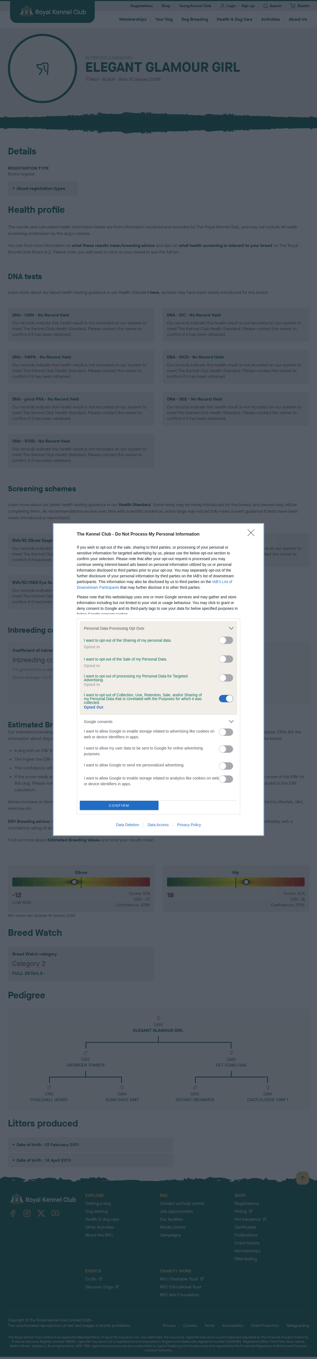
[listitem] (158, 628)
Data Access (158, 825)
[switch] (226, 640)
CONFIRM (119, 806)
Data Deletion (127, 825)
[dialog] (158, 679)
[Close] (253, 534)
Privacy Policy (189, 825)
